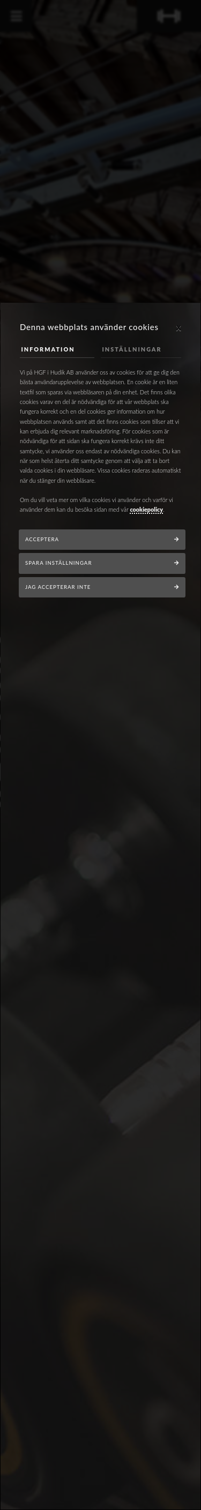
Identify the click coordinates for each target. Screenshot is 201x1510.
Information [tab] (48, 349)
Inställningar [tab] (131, 349)
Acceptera (42, 539)
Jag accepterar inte (58, 587)
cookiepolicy (146, 509)
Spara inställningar (58, 563)
